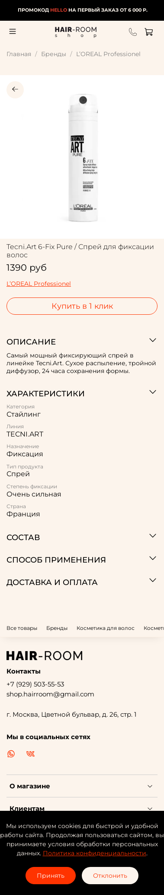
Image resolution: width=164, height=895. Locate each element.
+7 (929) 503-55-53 (35, 684)
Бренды (53, 54)
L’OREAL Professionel (108, 54)
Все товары (21, 628)
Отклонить (110, 875)
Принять (50, 875)
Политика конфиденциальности (94, 853)
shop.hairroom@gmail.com (50, 694)
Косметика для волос (106, 628)
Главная (18, 54)
